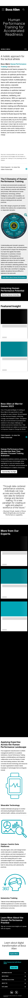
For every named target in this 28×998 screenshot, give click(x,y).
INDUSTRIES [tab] (5, 976)
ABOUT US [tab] (4, 983)
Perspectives (4, 597)
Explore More (14, 954)
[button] (23, 9)
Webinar (4, 564)
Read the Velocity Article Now (11, 295)
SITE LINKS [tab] (5, 986)
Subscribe (14, 967)
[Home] (13, 9)
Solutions (4, 370)
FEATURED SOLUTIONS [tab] (8, 979)
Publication (4, 337)
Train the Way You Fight (9, 471)
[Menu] (3, 9)
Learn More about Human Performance (14, 277)
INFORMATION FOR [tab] (7, 972)
